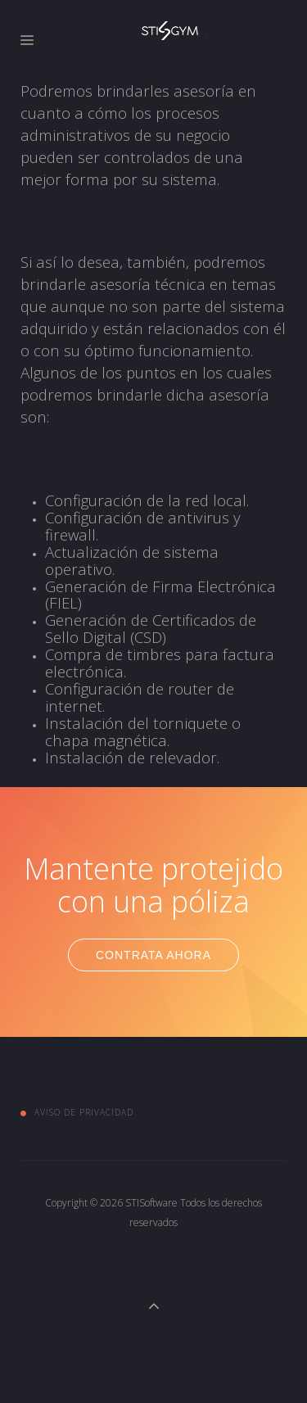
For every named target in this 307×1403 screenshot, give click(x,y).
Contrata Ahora (153, 955)
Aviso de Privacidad (83, 1112)
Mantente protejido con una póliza (153, 885)
